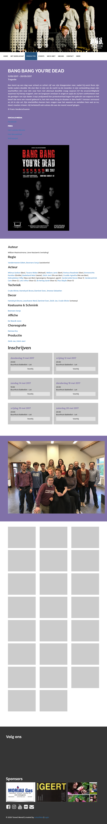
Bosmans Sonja (32, 262)
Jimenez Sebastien (54, 290)
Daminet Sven (40, 290)
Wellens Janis (51, 272)
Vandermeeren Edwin (16, 262)
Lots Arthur (24, 280)
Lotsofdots (38, 817)
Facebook (12, 121)
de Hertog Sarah (43, 280)
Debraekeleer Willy (15, 278)
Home (5, 56)
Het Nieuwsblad (15, 134)
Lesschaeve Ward (30, 300)
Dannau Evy (13, 331)
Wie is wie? (51, 56)
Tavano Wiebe (32, 272)
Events (41, 56)
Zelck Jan (54, 300)
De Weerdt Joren (14, 321)
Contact (70, 56)
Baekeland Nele (29, 275)
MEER (78, 56)
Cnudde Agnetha (70, 275)
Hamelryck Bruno (26, 290)
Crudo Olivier (13, 290)
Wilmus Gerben (14, 272)
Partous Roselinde (70, 272)
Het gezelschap (17, 56)
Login (46, 817)
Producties (31, 56)
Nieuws (61, 56)
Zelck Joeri (47, 275)
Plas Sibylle (62, 280)
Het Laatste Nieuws (16, 129)
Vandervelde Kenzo (70, 278)
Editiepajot (13, 138)
